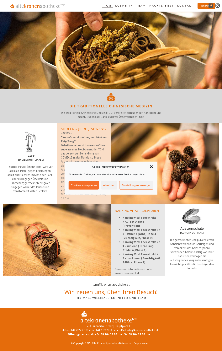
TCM (108, 5)
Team (141, 5)
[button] (151, 172)
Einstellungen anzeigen (136, 190)
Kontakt (185, 5)
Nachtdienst (161, 5)
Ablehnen (109, 190)
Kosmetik (124, 5)
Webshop (206, 6)
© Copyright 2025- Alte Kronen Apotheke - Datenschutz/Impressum (109, 343)
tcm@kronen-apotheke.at (111, 284)
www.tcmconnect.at (127, 273)
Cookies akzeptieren (84, 190)
